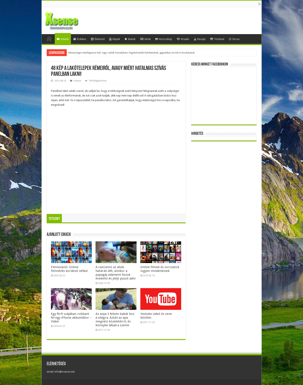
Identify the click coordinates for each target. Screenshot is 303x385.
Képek (114, 39)
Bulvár (130, 39)
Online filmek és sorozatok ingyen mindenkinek (159, 269)
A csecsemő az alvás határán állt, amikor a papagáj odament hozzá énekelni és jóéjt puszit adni (116, 272)
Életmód (98, 39)
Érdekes (79, 39)
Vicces (234, 39)
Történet (217, 39)
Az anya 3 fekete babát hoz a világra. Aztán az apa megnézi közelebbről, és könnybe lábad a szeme (115, 319)
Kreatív (183, 39)
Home (49, 38)
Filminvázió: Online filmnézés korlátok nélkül (69, 269)
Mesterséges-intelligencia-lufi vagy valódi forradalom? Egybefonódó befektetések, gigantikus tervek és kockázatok (131, 52)
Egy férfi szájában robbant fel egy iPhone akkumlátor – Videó (71, 317)
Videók (63, 39)
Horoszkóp (163, 39)
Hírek (145, 39)
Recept (200, 39)
